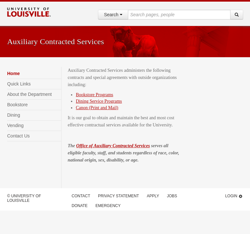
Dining (13, 115)
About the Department (29, 94)
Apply (153, 196)
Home (13, 73)
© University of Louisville (24, 198)
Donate (80, 205)
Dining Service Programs (99, 101)
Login (234, 196)
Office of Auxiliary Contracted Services (113, 145)
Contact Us (18, 135)
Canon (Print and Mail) (97, 107)
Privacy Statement (118, 196)
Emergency (107, 205)
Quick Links (19, 83)
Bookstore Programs (94, 94)
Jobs (172, 196)
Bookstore (17, 104)
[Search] (236, 15)
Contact (81, 196)
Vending (15, 125)
